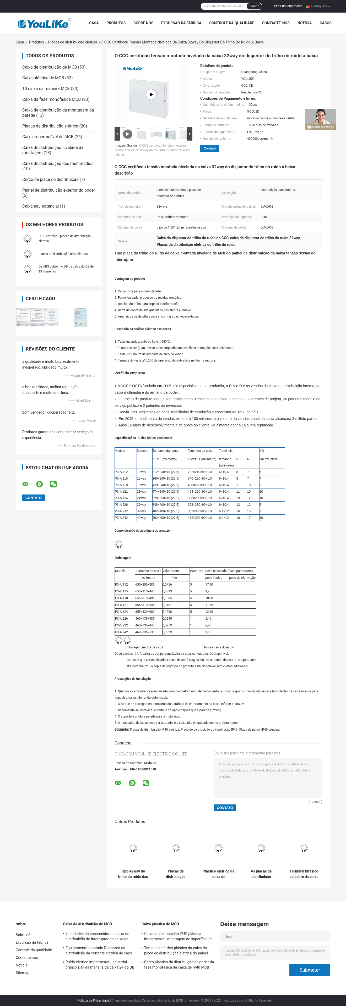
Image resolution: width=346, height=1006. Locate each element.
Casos (325, 23)
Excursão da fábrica (181, 23)
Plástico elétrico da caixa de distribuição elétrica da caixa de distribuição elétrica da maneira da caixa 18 (218, 874)
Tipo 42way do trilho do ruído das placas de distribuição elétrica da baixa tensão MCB (133, 874)
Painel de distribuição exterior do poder (58, 190)
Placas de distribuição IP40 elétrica (63, 254)
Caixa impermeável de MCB (47, 136)
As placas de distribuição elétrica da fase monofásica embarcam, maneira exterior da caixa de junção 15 (261, 874)
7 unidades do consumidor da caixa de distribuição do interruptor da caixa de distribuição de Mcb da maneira (97, 937)
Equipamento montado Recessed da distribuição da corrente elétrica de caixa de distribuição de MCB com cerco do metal (99, 951)
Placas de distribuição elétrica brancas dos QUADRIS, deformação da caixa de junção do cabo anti (175, 874)
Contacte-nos (276, 23)
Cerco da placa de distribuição (50, 179)
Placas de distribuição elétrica (72, 42)
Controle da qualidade (231, 23)
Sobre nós (143, 23)
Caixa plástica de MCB (43, 77)
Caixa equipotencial (40, 206)
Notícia (305, 23)
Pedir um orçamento (288, 6)
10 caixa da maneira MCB (46, 88)
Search (254, 6)
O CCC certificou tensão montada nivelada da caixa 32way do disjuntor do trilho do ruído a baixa (152, 150)
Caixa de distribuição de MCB (49, 67)
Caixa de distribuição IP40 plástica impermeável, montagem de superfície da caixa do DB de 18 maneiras (178, 937)
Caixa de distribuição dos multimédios (58, 163)
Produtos (116, 23)
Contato (210, 148)
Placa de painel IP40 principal (259, 729)
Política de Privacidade (93, 1000)
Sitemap (22, 973)
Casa (94, 23)
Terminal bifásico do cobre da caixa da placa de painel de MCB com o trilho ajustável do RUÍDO (304, 874)
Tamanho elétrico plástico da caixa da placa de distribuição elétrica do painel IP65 (176, 951)
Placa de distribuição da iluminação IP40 (209, 729)
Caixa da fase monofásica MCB (51, 99)
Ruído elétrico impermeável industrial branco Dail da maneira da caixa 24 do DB (100, 964)
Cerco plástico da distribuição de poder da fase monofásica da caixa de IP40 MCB (179, 964)
